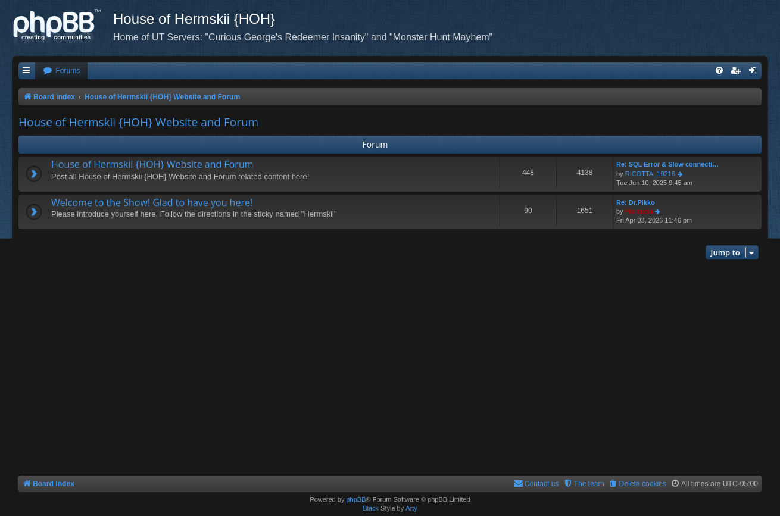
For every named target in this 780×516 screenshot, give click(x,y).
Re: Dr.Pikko (635, 202)
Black (371, 508)
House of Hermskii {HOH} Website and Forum (138, 122)
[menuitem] (61, 71)
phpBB (356, 499)
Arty (411, 508)
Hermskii (639, 211)
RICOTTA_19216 (650, 173)
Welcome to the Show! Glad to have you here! (151, 202)
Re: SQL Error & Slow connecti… (667, 164)
